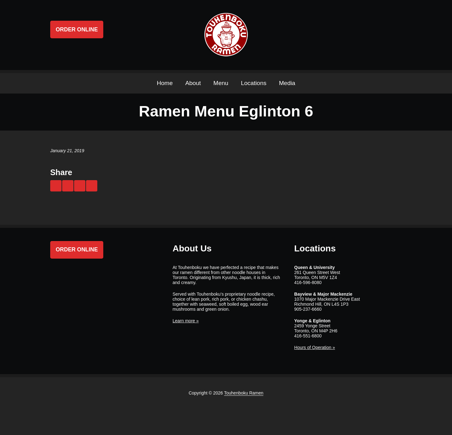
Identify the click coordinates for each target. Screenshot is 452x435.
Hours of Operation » (314, 347)
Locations (253, 83)
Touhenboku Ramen (243, 392)
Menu (221, 83)
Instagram (384, 34)
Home (165, 83)
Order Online (77, 29)
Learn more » (186, 320)
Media (287, 83)
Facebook (372, 34)
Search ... (396, 34)
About (193, 83)
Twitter (360, 34)
